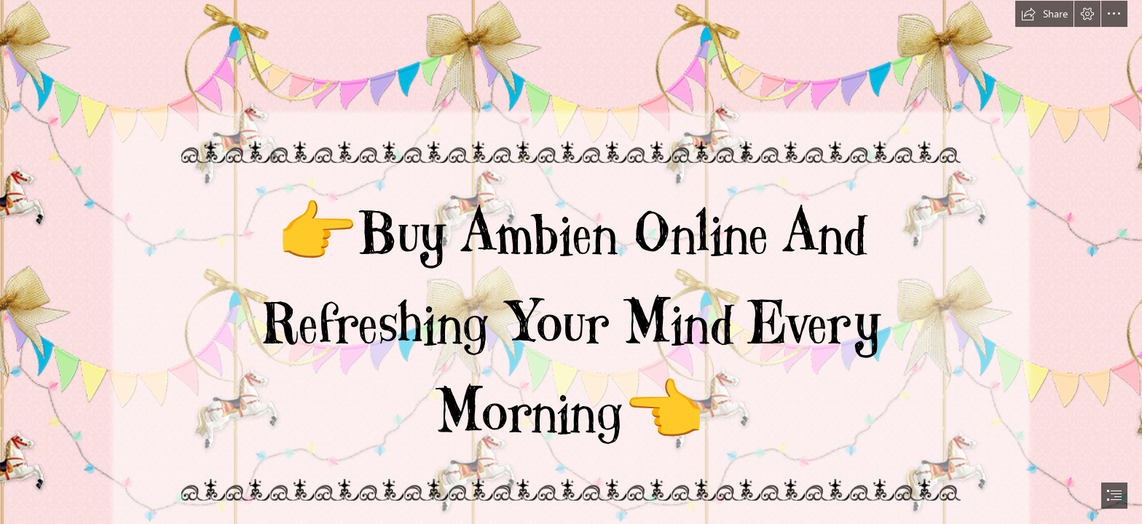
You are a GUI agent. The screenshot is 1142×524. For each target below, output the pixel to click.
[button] (1044, 14)
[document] (571, 262)
